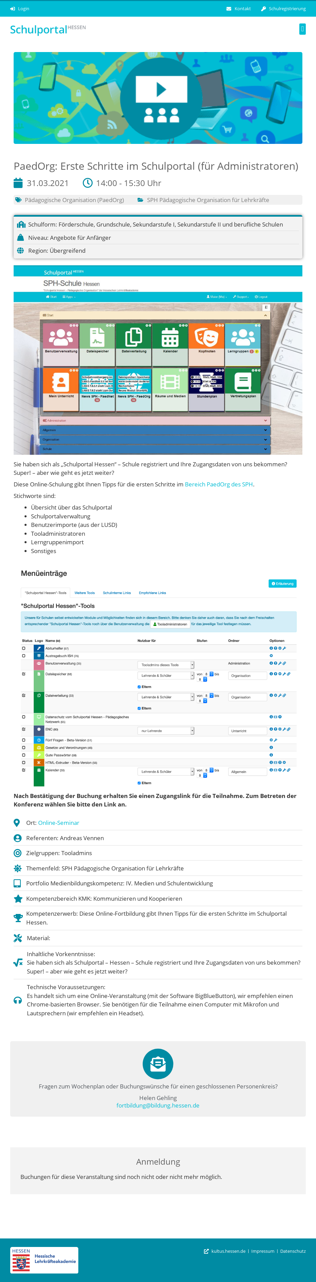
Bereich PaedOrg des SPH (219, 484)
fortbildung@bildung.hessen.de (158, 1105)
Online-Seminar (58, 823)
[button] (302, 29)
